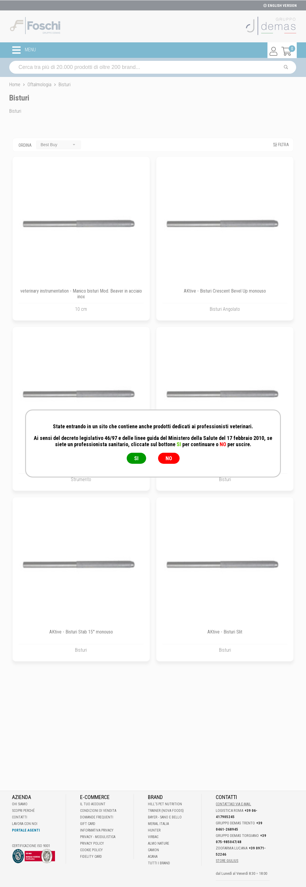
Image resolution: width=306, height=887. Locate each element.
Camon (153, 850)
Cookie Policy (91, 850)
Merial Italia (158, 824)
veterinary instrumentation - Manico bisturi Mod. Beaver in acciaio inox (81, 293)
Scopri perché (23, 811)
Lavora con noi (24, 824)
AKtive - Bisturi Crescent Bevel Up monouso (225, 291)
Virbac (153, 837)
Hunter (154, 830)
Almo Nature (158, 843)
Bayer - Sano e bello (165, 817)
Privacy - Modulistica (97, 837)
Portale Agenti (26, 830)
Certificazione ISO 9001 (31, 846)
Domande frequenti (96, 817)
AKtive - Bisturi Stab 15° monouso (81, 632)
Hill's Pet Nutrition (165, 804)
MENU (24, 50)
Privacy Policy (92, 843)
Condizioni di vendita (98, 811)
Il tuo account (92, 804)
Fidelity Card (91, 856)
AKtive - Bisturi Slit (224, 632)
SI (136, 458)
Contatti (19, 817)
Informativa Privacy (97, 830)
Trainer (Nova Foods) (166, 811)
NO (169, 458)
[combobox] (58, 144)
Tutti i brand (159, 863)
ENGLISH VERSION (280, 6)
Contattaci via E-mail (233, 804)
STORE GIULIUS (227, 861)
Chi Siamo (19, 804)
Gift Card (87, 824)
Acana (152, 856)
